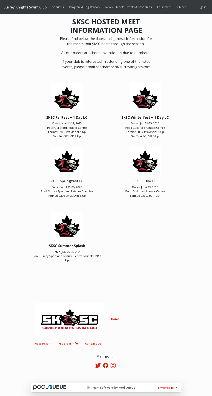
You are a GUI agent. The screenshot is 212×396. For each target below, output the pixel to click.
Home (115, 319)
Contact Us (93, 343)
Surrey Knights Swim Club (25, 7)
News (109, 7)
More (182, 7)
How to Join (43, 343)
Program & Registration (84, 7)
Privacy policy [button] (166, 387)
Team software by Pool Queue (111, 387)
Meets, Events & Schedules (134, 7)
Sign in (202, 7)
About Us (58, 7)
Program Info (68, 343)
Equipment (164, 7)
